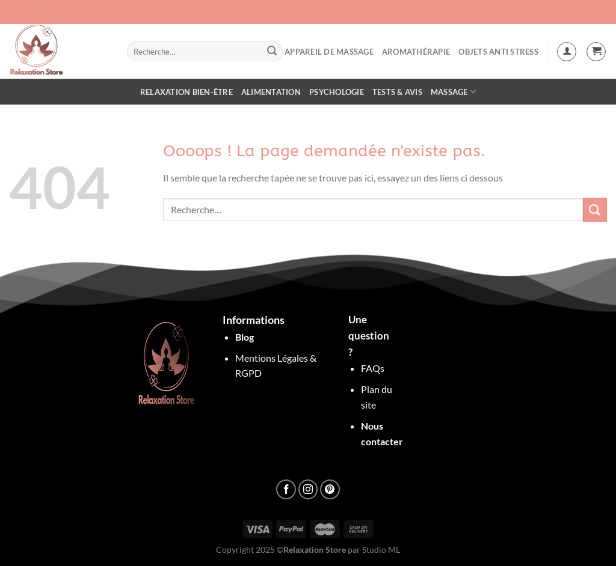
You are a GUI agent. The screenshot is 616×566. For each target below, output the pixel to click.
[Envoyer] (272, 51)
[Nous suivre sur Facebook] (286, 489)
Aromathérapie (416, 51)
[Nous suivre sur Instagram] (308, 489)
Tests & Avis (397, 92)
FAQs (372, 368)
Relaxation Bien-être (186, 92)
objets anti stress (498, 51)
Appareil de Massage (329, 51)
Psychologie (336, 92)
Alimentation (271, 92)
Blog (244, 336)
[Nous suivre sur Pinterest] (330, 489)
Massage (453, 91)
